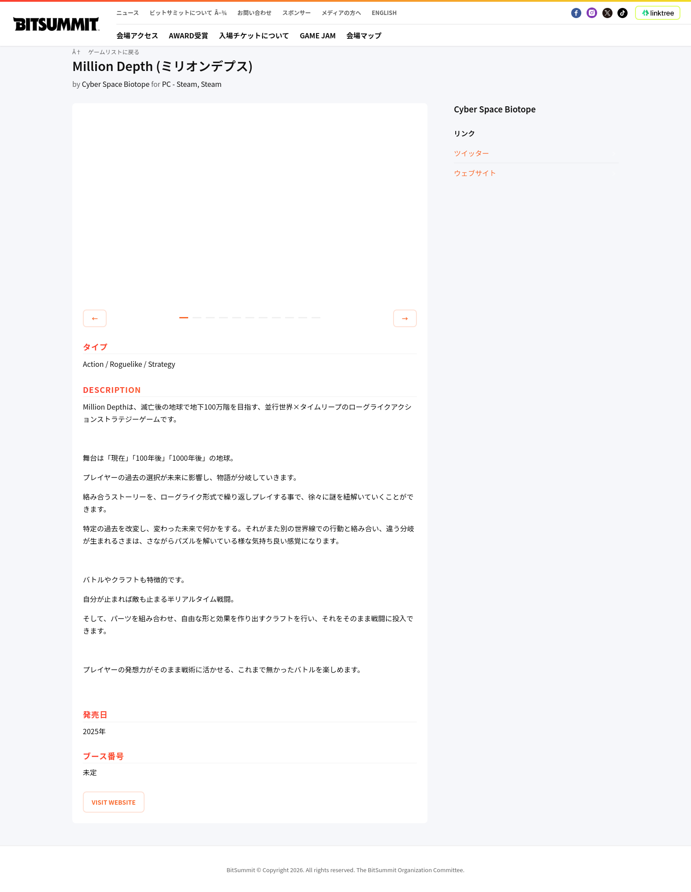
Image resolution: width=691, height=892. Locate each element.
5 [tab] (236, 317)
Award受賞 (188, 35)
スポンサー (296, 12)
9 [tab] (289, 317)
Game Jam (318, 35)
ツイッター (471, 153)
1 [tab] (183, 317)
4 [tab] (223, 317)
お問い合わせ (254, 12)
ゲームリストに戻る (114, 52)
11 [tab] (316, 317)
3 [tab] (210, 317)
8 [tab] (276, 317)
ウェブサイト (475, 173)
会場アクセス (137, 35)
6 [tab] (249, 317)
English (384, 12)
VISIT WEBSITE (114, 802)
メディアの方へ (341, 12)
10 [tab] (302, 317)
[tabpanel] (250, 208)
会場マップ (364, 35)
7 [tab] (263, 317)
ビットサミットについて (180, 12)
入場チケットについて (254, 35)
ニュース (127, 12)
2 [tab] (197, 317)
